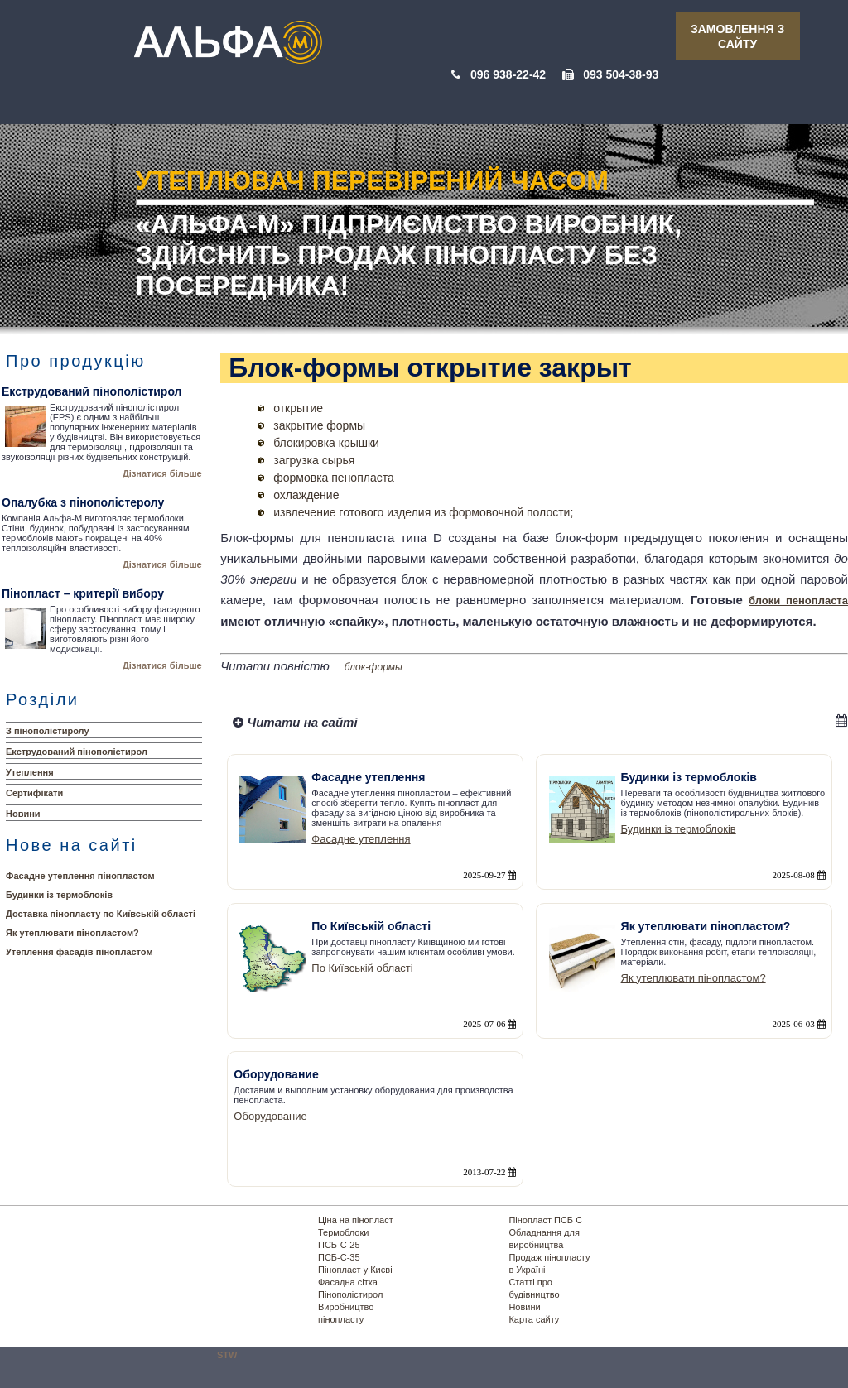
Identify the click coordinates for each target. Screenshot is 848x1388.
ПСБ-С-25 (339, 1245)
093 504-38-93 (620, 74)
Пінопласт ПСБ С (545, 1220)
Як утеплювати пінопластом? (72, 933)
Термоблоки (343, 1232)
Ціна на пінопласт (355, 1220)
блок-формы (373, 667)
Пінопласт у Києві (355, 1270)
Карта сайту (533, 1319)
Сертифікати (34, 793)
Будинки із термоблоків (59, 895)
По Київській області (361, 968)
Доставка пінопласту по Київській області (100, 914)
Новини (23, 814)
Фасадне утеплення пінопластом (80, 876)
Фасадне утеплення (360, 839)
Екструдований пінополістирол (76, 751)
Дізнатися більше (162, 473)
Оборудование (270, 1116)
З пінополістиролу (47, 731)
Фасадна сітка (348, 1282)
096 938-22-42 (508, 74)
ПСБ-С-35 (339, 1257)
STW (227, 1355)
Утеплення (30, 772)
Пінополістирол (350, 1294)
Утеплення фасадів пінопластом (79, 952)
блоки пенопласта (798, 600)
